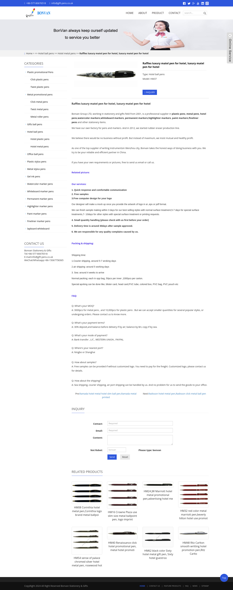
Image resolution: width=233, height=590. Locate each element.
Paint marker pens (37, 213)
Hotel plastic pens (38, 139)
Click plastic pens (38, 79)
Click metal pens (38, 101)
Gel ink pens (33, 176)
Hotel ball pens (46, 53)
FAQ (187, 586)
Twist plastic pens (38, 86)
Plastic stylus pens (36, 161)
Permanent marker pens (40, 198)
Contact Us (154, 586)
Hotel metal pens (67, 53)
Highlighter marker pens (40, 206)
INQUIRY (149, 92)
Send (112, 456)
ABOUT (142, 13)
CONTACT (174, 13)
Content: (98, 437)
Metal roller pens (38, 116)
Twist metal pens (38, 109)
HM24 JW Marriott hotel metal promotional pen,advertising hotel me (158, 494)
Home (29, 53)
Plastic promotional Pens (40, 72)
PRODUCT (158, 13)
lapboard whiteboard (38, 228)
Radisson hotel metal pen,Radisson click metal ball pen (177, 393)
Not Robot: (96, 450)
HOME (130, 13)
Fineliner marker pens (38, 221)
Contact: (98, 423)
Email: (99, 430)
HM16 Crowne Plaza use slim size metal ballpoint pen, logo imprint (122, 515)
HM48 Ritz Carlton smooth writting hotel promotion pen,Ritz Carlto (193, 548)
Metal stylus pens (36, 169)
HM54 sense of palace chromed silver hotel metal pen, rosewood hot (87, 561)
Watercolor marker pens (40, 183)
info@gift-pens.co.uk (62, 3)
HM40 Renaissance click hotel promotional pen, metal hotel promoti (122, 546)
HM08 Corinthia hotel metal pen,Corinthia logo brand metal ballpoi (87, 511)
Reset (125, 456)
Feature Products (172, 586)
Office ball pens (35, 154)
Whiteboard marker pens (40, 191)
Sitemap (205, 586)
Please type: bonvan (150, 450)
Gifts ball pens (34, 124)
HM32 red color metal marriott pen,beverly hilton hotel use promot (193, 514)
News (195, 586)
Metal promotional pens (40, 94)
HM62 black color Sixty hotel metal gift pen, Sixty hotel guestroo (158, 554)
